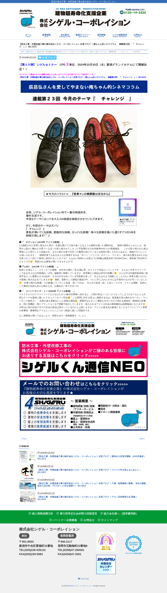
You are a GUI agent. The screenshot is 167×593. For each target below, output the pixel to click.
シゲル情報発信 (119, 35)
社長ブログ (48, 57)
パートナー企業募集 (63, 520)
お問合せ (138, 35)
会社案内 (65, 35)
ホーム (28, 35)
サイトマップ (108, 520)
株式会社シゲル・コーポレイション (80, 586)
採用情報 (101, 35)
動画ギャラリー (83, 35)
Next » (142, 439)
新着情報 (46, 35)
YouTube (83, 579)
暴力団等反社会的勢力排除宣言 (76, 513)
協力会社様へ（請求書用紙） (119, 513)
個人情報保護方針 (41, 513)
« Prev (23, 439)
